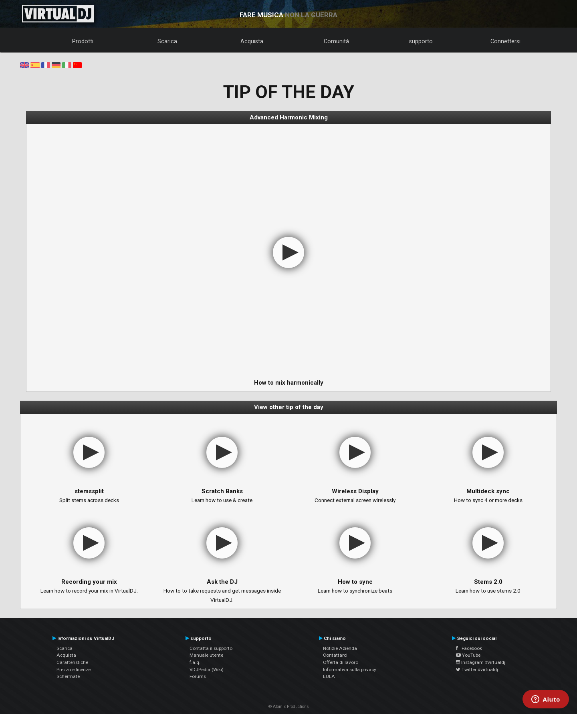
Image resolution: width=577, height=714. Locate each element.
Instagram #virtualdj (480, 662)
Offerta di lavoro (340, 662)
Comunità (336, 41)
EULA (329, 676)
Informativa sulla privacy (349, 669)
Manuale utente (206, 655)
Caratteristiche (72, 662)
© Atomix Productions (288, 706)
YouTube (468, 655)
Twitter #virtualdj (477, 669)
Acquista (251, 41)
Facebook (469, 648)
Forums (198, 676)
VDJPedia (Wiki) (207, 669)
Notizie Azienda (340, 648)
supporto (421, 41)
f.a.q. (195, 662)
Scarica (167, 41)
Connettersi (505, 41)
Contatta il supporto (211, 648)
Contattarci (335, 655)
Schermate (68, 676)
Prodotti (82, 41)
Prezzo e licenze (73, 669)
